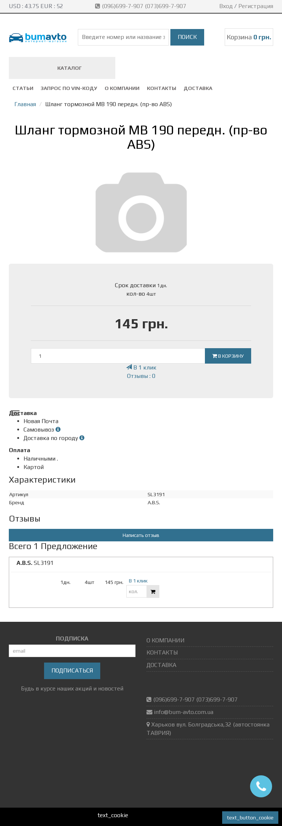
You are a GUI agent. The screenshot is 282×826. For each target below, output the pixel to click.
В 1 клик (141, 367)
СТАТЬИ (22, 88)
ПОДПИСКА (72, 638)
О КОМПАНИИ (122, 88)
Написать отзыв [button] (141, 535)
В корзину (228, 356)
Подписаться (72, 670)
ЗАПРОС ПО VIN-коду (69, 88)
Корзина (249, 37)
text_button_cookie (250, 817)
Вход (226, 6)
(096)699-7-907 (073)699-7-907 (141, 6)
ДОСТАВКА (198, 88)
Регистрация (255, 6)
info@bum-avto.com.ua (183, 711)
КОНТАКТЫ (161, 88)
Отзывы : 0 (141, 375)
